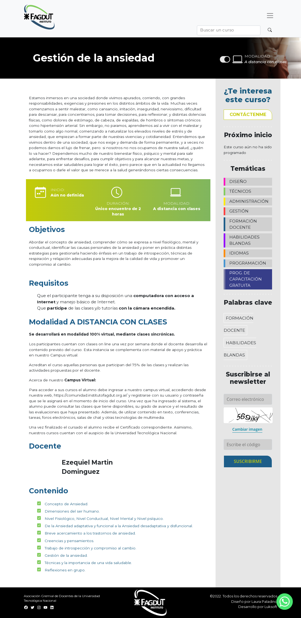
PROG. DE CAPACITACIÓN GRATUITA (245, 279)
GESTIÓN (239, 211)
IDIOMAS (239, 253)
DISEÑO (238, 181)
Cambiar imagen (247, 429)
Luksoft (270, 606)
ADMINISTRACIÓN (249, 201)
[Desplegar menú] (270, 15)
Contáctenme (248, 114)
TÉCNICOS (240, 191)
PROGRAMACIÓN (247, 263)
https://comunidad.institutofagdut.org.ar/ (90, 395)
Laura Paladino (264, 601)
